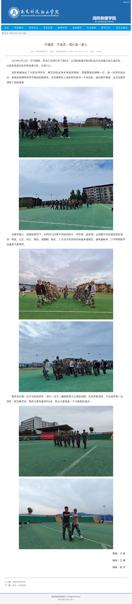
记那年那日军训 (19, 582)
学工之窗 (22, 33)
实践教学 (77, 28)
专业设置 (48, 28)
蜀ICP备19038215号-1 (66, 599)
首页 (6, 28)
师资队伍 (33, 28)
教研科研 (62, 28)
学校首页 (126, 2)
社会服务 (91, 28)
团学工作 (106, 28)
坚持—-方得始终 (19, 585)
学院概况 (19, 28)
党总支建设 (122, 28)
